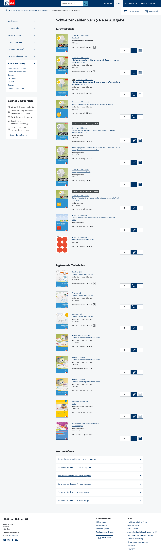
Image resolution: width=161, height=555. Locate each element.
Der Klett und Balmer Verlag (137, 522)
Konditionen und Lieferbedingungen (140, 535)
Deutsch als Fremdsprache (17, 72)
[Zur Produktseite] (62, 43)
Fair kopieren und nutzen (105, 532)
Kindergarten (21, 21)
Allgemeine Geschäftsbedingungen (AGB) (142, 532)
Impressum (131, 545)
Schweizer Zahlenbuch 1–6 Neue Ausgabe (33, 10)
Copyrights (131, 549)
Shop (118, 3)
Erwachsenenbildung (21, 63)
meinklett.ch (131, 3)
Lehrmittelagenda (102, 529)
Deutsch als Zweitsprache (17, 68)
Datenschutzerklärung (135, 539)
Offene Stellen (132, 529)
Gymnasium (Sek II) (21, 49)
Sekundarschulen (21, 35)
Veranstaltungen (102, 525)
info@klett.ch (13, 536)
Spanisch (11, 82)
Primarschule (21, 28)
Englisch (11, 75)
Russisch (11, 85)
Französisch (12, 78)
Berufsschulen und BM (21, 56)
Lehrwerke (107, 3)
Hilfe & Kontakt (148, 3)
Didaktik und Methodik (16, 88)
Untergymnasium (21, 42)
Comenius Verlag (133, 525)
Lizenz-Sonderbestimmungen (137, 542)
